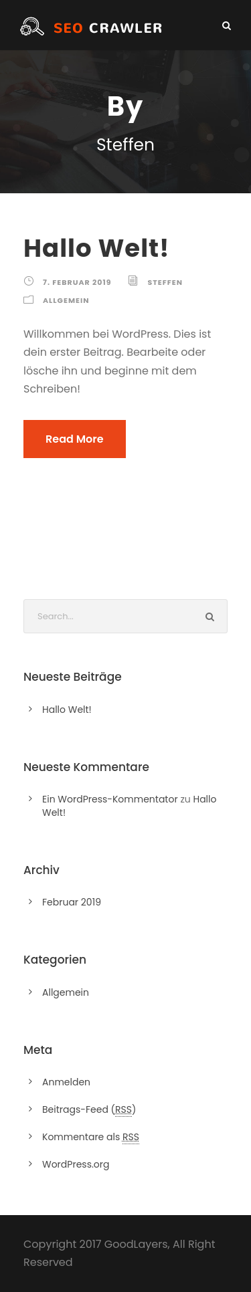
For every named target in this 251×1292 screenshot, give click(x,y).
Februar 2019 (71, 902)
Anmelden (66, 1082)
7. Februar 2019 (77, 282)
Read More (75, 439)
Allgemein (66, 300)
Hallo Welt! (96, 248)
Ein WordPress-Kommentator (110, 799)
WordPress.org (76, 1164)
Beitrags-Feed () (89, 1110)
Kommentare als (90, 1137)
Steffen (164, 282)
